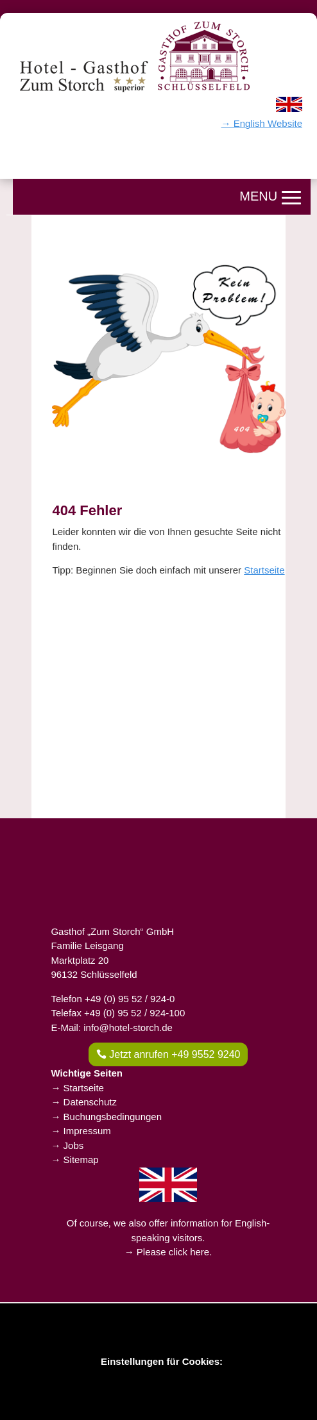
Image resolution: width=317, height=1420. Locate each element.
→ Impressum (80, 1130)
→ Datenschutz (84, 1101)
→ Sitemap (74, 1159)
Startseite (264, 570)
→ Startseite (77, 1087)
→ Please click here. (168, 1251)
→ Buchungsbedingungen (106, 1116)
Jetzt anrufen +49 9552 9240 (174, 1054)
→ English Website (261, 123)
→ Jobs (67, 1145)
